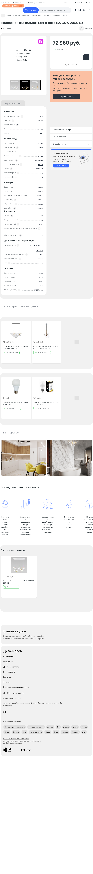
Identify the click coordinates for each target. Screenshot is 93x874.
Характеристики (13, 103)
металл (40, 164)
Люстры (50, 727)
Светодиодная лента (36, 727)
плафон (40, 152)
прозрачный (39, 160)
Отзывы (6, 682)
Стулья (84, 727)
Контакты (7, 677)
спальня (35, 248)
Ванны (56, 732)
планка (40, 259)
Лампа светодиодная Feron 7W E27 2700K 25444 (15, 403)
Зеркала (16, 732)
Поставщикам (9, 672)
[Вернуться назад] (3, 15)
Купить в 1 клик (71, 64)
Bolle (25, 60)
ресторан (39, 250)
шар (41, 173)
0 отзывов (7, 28)
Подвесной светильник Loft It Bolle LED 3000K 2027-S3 (15, 348)
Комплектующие (29, 306)
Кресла (75, 727)
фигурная (39, 169)
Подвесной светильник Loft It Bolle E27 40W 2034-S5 (18, 582)
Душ (83, 732)
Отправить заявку (66, 96)
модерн (40, 129)
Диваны (66, 727)
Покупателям (8, 657)
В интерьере (11, 432)
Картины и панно (36, 732)
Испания (40, 125)
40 (42, 220)
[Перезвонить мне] (71, 159)
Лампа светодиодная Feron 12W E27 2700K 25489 (46, 403)
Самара (68, 3)
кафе (40, 248)
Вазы (24, 732)
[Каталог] (31, 10)
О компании (8, 662)
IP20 (41, 255)
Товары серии (10, 306)
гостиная (33, 245)
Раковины (75, 732)
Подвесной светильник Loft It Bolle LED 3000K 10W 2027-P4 (45, 348)
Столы (7, 732)
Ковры (48, 732)
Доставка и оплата (11, 667)
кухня (40, 245)
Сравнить (85, 28)
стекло (40, 156)
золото (40, 148)
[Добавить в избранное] (27, 324)
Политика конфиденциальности (16, 687)
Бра (58, 727)
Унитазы (65, 732)
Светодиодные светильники (15, 727)
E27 (42, 216)
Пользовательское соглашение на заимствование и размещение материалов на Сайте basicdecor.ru (22, 741)
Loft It (25, 57)
